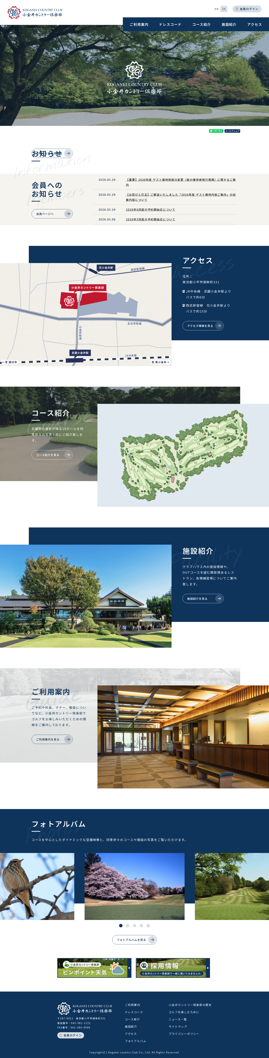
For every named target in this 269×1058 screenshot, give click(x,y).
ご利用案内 (139, 24)
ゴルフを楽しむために (184, 1012)
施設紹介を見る (197, 598)
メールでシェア (232, 130)
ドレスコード (170, 24)
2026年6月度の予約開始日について (150, 209)
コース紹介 (201, 24)
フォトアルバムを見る (131, 940)
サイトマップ (178, 1026)
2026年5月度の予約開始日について (150, 219)
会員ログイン (247, 9)
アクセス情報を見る (200, 326)
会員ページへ (45, 214)
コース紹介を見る (47, 455)
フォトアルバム (135, 1041)
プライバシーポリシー (184, 1034)
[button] (216, 9)
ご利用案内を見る (48, 739)
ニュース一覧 (178, 1019)
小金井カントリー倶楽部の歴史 (190, 1005)
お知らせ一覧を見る (49, 153)
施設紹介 (229, 24)
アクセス (254, 24)
